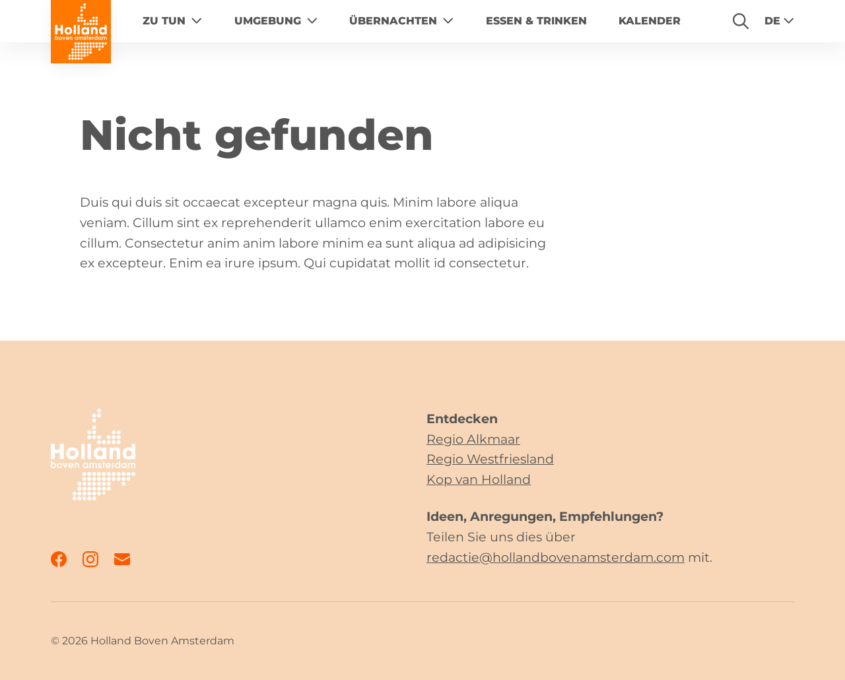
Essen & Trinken (536, 21)
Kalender (650, 21)
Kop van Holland (478, 479)
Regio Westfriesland (490, 459)
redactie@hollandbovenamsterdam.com (555, 557)
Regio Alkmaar (473, 439)
